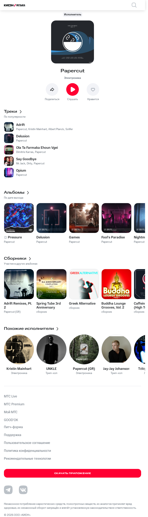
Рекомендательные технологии (27, 458)
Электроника (72, 78)
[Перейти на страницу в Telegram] (8, 489)
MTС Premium (14, 404)
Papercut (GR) (84, 369)
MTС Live (10, 396)
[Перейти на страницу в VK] (23, 489)
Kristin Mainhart (18, 369)
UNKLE (51, 369)
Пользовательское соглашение (27, 443)
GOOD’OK (11, 420)
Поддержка (12, 435)
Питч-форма (13, 427)
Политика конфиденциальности (27, 450)
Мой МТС (10, 412)
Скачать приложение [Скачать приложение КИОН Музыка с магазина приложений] (72, 473)
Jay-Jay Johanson (116, 369)
